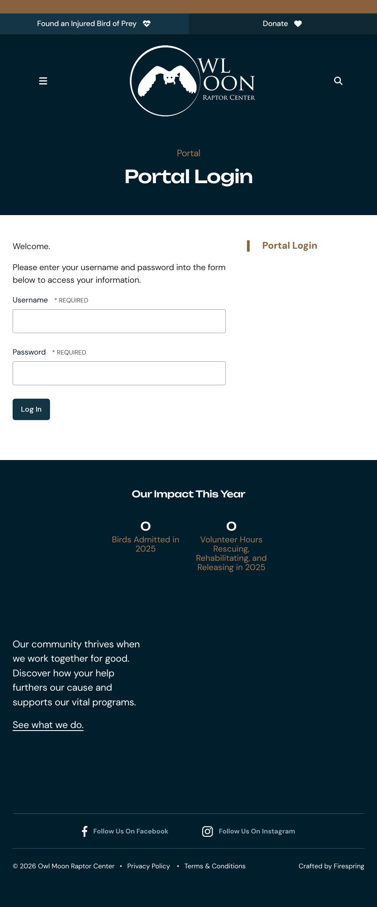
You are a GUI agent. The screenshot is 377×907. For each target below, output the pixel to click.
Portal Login (289, 245)
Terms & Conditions (215, 866)
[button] (42, 81)
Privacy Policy (148, 866)
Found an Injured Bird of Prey (94, 23)
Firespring (349, 866)
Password (29, 352)
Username (30, 300)
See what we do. (48, 725)
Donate (283, 23)
